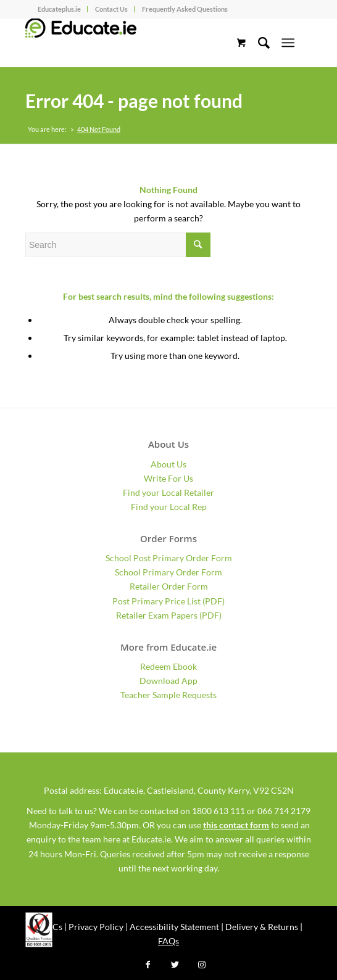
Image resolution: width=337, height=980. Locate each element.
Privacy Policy (96, 926)
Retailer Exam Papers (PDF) (169, 615)
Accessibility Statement (174, 926)
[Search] (258, 42)
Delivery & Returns (261, 926)
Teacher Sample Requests (168, 695)
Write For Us (168, 478)
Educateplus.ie (59, 9)
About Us (168, 464)
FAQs (168, 941)
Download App (168, 680)
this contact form (236, 825)
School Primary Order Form (168, 572)
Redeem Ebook (168, 666)
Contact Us (111, 9)
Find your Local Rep (169, 506)
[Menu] (287, 42)
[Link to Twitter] (174, 964)
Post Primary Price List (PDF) (168, 601)
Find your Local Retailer (168, 492)
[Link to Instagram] (202, 964)
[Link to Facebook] (147, 964)
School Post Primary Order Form (169, 558)
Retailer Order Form (169, 586)
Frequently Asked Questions (185, 9)
